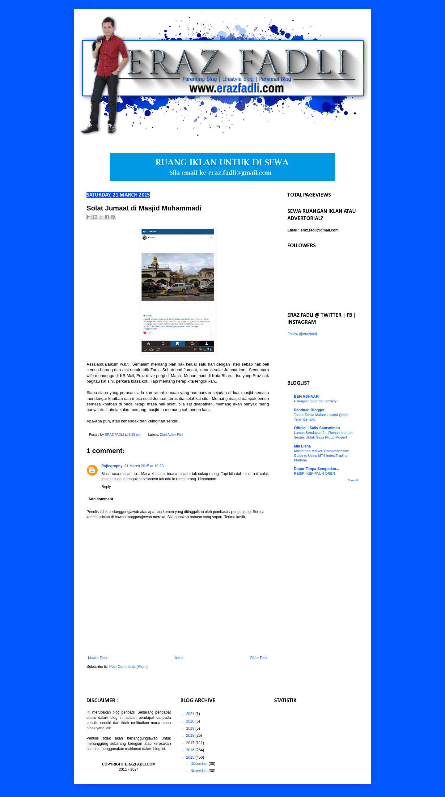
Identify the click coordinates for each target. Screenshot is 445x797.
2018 (190, 735)
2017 (190, 743)
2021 (190, 714)
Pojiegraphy (112, 466)
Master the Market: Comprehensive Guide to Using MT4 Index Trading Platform (321, 455)
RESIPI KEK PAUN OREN (314, 473)
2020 (190, 721)
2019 (190, 728)
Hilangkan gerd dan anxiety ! (316, 401)
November (200, 771)
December (200, 763)
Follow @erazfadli (302, 334)
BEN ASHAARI (307, 396)
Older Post (258, 658)
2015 (190, 757)
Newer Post (97, 658)
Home (179, 658)
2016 (190, 750)
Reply (106, 487)
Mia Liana (302, 446)
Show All (353, 480)
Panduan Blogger (309, 410)
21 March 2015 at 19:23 (144, 466)
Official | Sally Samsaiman (317, 428)
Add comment (100, 499)
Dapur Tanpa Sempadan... (316, 469)
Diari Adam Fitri (171, 434)
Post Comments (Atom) (128, 666)
